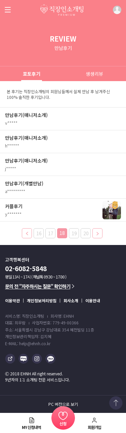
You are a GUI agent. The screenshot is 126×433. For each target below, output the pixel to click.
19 (74, 233)
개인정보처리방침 (41, 300)
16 (39, 233)
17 (50, 233)
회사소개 (71, 300)
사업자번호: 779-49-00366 (55, 322)
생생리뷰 (94, 73)
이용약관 (12, 300)
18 (62, 233)
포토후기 (31, 73)
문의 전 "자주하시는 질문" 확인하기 (39, 286)
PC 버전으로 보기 (63, 404)
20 (86, 233)
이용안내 (92, 300)
